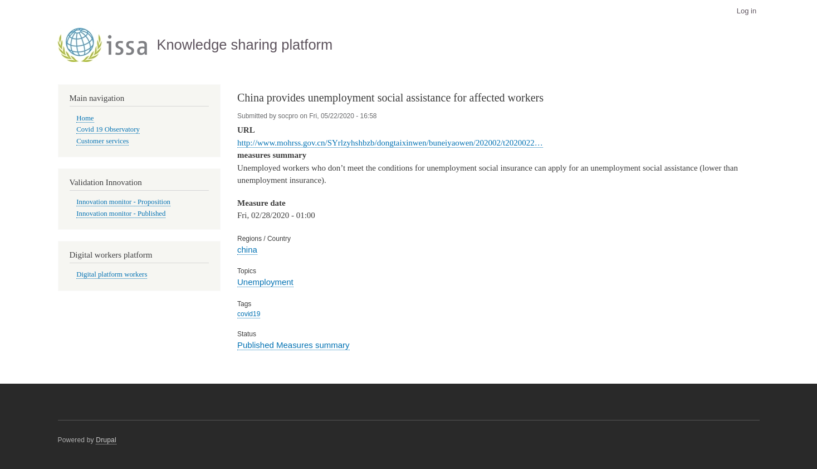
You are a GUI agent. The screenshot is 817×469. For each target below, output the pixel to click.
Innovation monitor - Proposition (123, 202)
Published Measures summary (293, 345)
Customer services (102, 141)
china (247, 249)
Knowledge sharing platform (244, 44)
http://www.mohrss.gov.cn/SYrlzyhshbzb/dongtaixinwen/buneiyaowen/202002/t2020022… (390, 142)
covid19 (248, 314)
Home (85, 118)
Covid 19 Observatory (108, 129)
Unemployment (265, 282)
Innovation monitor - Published (120, 213)
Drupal (106, 440)
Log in (746, 11)
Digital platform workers (111, 274)
